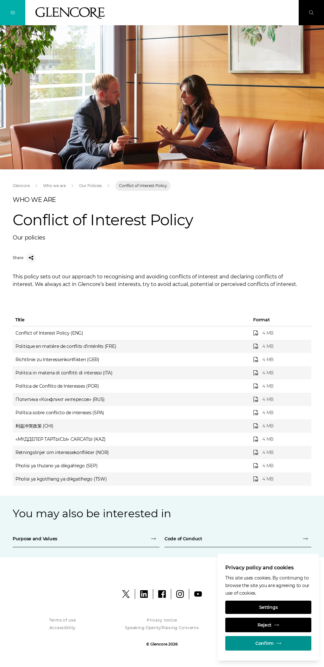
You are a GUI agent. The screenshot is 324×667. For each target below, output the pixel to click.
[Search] (311, 12)
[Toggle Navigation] (12, 12)
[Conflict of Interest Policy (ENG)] (280, 333)
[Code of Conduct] (238, 538)
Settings (268, 607)
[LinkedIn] (144, 594)
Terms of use (62, 620)
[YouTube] (198, 594)
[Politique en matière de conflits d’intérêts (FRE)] (280, 346)
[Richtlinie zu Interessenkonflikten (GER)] (280, 359)
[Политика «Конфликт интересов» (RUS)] (280, 399)
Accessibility (62, 627)
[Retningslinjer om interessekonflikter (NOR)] (280, 452)
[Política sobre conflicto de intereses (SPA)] (280, 412)
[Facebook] (162, 594)
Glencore (21, 185)
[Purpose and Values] (86, 538)
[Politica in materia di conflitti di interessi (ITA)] (280, 373)
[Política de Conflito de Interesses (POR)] (280, 386)
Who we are (54, 185)
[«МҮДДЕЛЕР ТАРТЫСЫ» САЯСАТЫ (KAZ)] (280, 439)
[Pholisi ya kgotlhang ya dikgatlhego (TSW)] (280, 479)
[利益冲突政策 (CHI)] (280, 426)
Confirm (268, 643)
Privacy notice (162, 620)
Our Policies (90, 185)
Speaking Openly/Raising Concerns (162, 627)
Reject (268, 625)
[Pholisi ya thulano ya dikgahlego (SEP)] (280, 465)
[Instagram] (180, 594)
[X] (126, 594)
